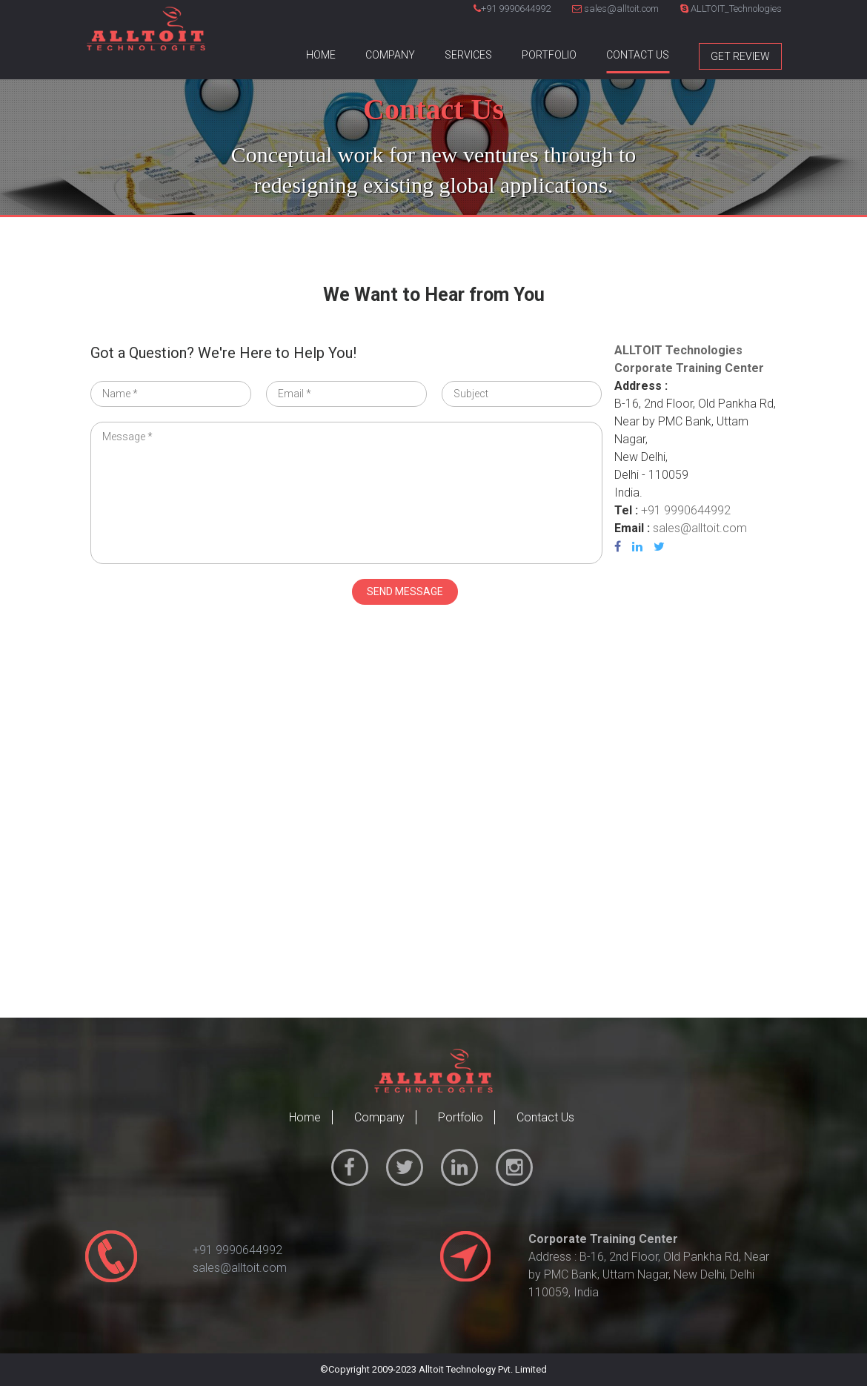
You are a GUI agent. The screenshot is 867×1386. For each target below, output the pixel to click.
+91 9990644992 (516, 8)
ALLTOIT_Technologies (731, 8)
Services (468, 55)
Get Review (740, 56)
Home (321, 55)
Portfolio (549, 55)
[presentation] (203, 608)
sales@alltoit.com (615, 8)
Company (390, 55)
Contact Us (637, 55)
